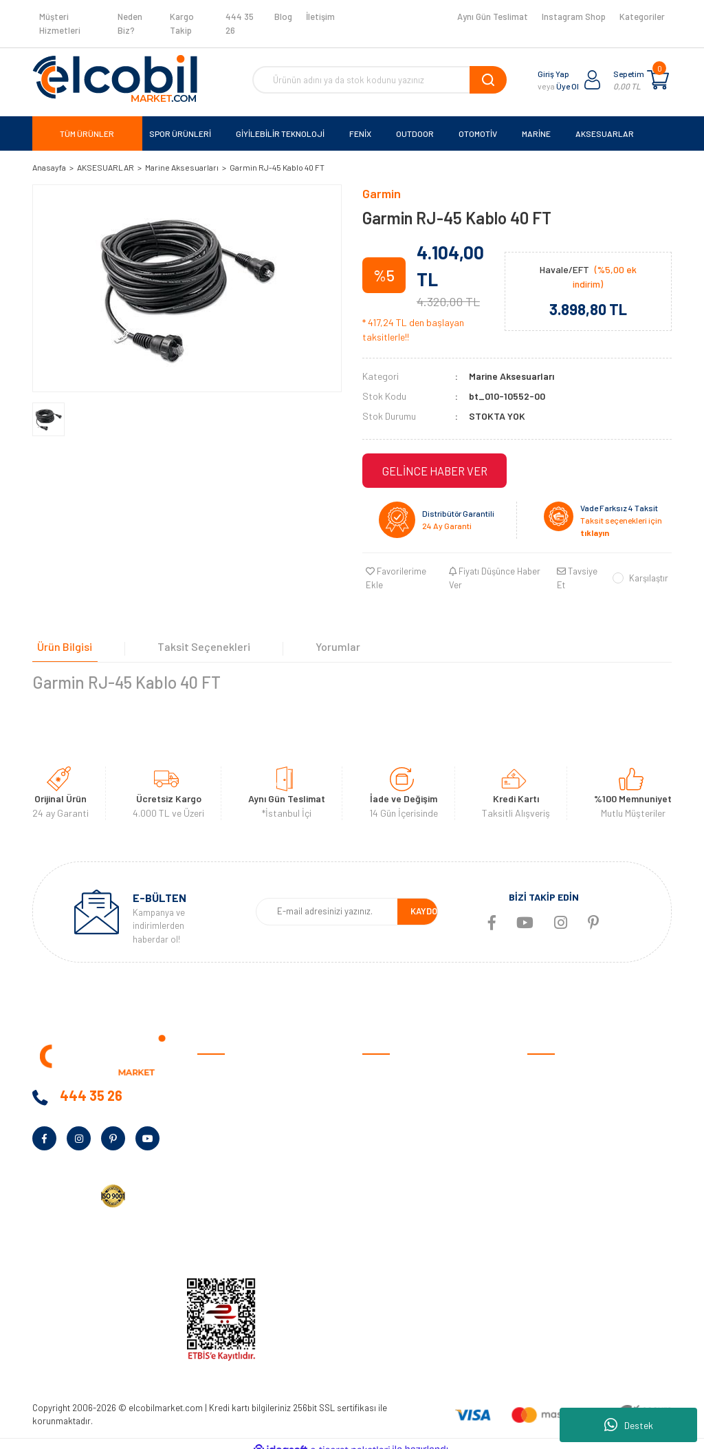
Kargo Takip (182, 23)
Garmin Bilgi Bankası (404, 1210)
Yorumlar (312, 629)
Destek (628, 1424)
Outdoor (544, 1125)
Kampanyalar (224, 1146)
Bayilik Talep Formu (237, 1168)
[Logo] (114, 78)
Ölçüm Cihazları (559, 1210)
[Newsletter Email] (326, 901)
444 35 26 (240, 23)
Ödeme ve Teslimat (401, 1082)
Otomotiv (547, 1061)
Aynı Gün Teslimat (492, 16)
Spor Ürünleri (554, 1082)
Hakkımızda (221, 1082)
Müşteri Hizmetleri (59, 23)
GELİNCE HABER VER (434, 470)
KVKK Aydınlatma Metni (245, 1232)
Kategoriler (642, 16)
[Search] (379, 80)
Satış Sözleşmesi (398, 1061)
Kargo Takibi (388, 1232)
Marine (540, 1146)
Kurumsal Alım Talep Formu (253, 1189)
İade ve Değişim (394, 1146)
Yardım (211, 1210)
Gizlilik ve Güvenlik (399, 1104)
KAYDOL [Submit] (426, 900)
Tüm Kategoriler (560, 1232)
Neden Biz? (130, 23)
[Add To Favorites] (402, 570)
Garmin (381, 193)
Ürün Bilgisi (59, 629)
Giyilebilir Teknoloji (564, 1104)
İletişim (320, 16)
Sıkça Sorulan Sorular (407, 1189)
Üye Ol (567, 86)
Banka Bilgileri (226, 1125)
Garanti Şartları (395, 1125)
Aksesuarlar (552, 1189)
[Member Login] (592, 80)
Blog (283, 16)
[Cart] (658, 80)
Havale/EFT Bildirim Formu (417, 1253)
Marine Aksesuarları (511, 376)
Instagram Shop (574, 16)
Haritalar (546, 1168)
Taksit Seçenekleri (188, 629)
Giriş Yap (553, 73)
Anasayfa (217, 1061)
